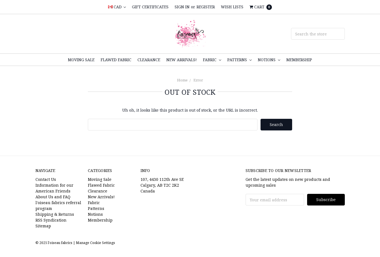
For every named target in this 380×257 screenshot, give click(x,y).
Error (198, 80)
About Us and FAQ (52, 196)
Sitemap (43, 225)
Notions (269, 59)
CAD (117, 6)
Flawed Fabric (116, 59)
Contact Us (45, 179)
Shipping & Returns (54, 214)
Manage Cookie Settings (95, 242)
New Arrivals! (181, 59)
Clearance (148, 59)
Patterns (239, 59)
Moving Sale (81, 59)
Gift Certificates (150, 6)
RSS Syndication (51, 220)
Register (206, 6)
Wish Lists (232, 6)
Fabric (212, 59)
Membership (299, 59)
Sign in (182, 6)
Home (182, 80)
